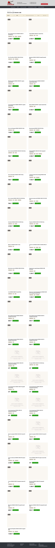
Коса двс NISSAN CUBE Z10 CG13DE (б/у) (36, 362)
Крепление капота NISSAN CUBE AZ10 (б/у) (16, 268)
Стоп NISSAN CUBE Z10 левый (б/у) (14, 291)
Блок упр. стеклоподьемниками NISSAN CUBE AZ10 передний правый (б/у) (38, 292)
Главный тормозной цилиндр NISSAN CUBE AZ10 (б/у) (37, 175)
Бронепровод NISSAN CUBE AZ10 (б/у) (36, 128)
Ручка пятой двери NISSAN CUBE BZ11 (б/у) (16, 128)
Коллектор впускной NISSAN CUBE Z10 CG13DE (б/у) (38, 199)
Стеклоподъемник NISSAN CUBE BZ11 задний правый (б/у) (16, 105)
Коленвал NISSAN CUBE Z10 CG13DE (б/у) (15, 221)
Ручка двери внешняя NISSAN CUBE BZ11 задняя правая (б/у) (37, 81)
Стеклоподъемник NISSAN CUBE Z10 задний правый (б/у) (16, 387)
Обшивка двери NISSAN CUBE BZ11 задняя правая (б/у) (16, 81)
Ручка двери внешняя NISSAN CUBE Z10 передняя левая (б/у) (15, 316)
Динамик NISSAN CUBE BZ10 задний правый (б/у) (37, 58)
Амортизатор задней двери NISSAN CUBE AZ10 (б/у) (37, 269)
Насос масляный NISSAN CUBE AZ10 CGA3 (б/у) (17, 150)
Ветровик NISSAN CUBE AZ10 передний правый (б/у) (36, 482)
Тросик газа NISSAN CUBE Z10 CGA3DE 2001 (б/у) (38, 245)
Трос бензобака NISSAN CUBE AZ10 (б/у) (15, 57)
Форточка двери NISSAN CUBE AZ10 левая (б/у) (16, 435)
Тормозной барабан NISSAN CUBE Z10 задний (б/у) (16, 529)
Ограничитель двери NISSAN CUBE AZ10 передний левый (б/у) (15, 363)
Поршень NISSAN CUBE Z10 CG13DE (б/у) (36, 221)
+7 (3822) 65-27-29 (33, 2)
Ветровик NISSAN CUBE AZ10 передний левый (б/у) (38, 506)
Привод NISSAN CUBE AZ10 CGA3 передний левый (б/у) (37, 151)
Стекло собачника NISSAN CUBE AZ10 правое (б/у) (16, 458)
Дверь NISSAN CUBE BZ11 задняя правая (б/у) (37, 104)
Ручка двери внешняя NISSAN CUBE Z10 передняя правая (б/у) (15, 340)
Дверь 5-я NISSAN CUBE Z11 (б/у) (14, 244)
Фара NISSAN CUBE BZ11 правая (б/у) (36, 33)
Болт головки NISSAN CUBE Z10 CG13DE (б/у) (16, 198)
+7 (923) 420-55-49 (33, 3)
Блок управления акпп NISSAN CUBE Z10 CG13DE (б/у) (15, 34)
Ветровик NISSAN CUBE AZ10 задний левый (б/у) (16, 506)
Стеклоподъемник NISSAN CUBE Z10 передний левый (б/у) (36, 387)
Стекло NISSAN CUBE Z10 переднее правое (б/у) (16, 482)
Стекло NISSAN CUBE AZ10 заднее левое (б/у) (37, 457)
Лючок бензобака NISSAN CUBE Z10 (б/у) (15, 174)
